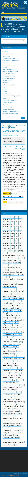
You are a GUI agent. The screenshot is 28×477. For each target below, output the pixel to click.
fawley (19, 313)
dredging (21, 303)
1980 (16, 243)
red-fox (9, 394)
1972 (12, 241)
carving (17, 277)
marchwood (13, 356)
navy (16, 370)
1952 (12, 231)
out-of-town (10, 375)
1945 (4, 229)
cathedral (5, 279)
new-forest (6, 373)
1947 (12, 229)
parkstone (5, 377)
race (16, 389)
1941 (8, 226)
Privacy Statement (14, 474)
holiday (19, 332)
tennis (15, 428)
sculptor (11, 411)
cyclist (4, 298)
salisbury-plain (16, 409)
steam (9, 420)
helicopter (13, 332)
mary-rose (21, 358)
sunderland (6, 425)
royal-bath (18, 399)
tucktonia (21, 432)
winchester (21, 442)
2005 (8, 248)
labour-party (16, 346)
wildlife (10, 442)
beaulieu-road (16, 262)
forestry (18, 317)
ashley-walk (10, 257)
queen (20, 387)
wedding (20, 440)
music (19, 368)
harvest (15, 329)
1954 (20, 231)
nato (12, 370)
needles (20, 370)
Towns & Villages (7, 102)
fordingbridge (12, 317)
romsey (22, 397)
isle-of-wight (6, 341)
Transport (5, 104)
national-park (6, 370)
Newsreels (6, 82)
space (4, 420)
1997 (12, 246)
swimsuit (19, 425)
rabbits (12, 389)
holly (23, 332)
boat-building (16, 267)
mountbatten (6, 368)
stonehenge (19, 423)
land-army (16, 349)
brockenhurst (20, 272)
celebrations (20, 279)
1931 (12, 222)
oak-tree (16, 373)
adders (4, 253)
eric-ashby (16, 308)
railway (19, 392)
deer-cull (21, 298)
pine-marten (20, 380)
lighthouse (19, 351)
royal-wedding (13, 404)
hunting (11, 339)
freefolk (11, 322)
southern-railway (18, 418)
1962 (12, 236)
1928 (20, 219)
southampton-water (8, 418)
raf (15, 392)
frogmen (16, 322)
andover (13, 255)
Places (4, 89)
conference (20, 291)
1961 (8, 236)
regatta (19, 394)
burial (12, 274)
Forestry (5, 67)
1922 (20, 217)
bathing (15, 260)
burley (17, 274)
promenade (11, 387)
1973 (16, 241)
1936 (8, 224)
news (11, 373)
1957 (12, 234)
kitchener (19, 344)
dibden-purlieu (17, 301)
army (23, 255)
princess (22, 385)
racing (11, 392)
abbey (20, 250)
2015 (20, 248)
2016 (4, 250)
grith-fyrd (19, 327)
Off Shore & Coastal (8, 85)
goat (11, 325)
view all (23, 118)
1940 (4, 226)
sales (4, 409)
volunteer (5, 440)
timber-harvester (7, 430)
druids (8, 305)
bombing (5, 269)
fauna (15, 313)
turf (4, 435)
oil (20, 373)
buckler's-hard (6, 274)
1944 (20, 226)
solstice (5, 416)
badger (5, 260)
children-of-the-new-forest (9, 284)
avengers (22, 257)
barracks (10, 260)
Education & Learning (8, 65)
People (5, 87)
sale (22, 406)
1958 (16, 234)
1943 (16, 226)
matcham (5, 361)
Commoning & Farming (9, 58)
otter (4, 375)
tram (9, 432)
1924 (4, 219)
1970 (4, 241)
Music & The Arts (7, 80)
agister (9, 253)
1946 (8, 229)
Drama (4, 63)
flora (16, 315)
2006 (12, 248)
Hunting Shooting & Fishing (10, 71)
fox (23, 320)
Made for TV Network (9, 78)
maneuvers (6, 356)
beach (4, 262)
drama (16, 303)
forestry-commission (8, 320)
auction (16, 257)
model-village (6, 363)
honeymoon (14, 334)
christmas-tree (13, 286)
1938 (16, 224)
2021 (12, 250)
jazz (21, 341)
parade (21, 375)
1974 (20, 241)
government (20, 325)
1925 (8, 219)
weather (15, 440)
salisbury (9, 409)
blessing (10, 267)
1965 (4, 238)
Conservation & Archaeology (11, 60)
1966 (8, 238)
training (5, 432)
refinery (14, 394)
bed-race (5, 265)
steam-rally (15, 420)
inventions (21, 339)
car (8, 277)
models (20, 361)
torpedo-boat (16, 430)
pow (17, 382)
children (16, 281)
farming (5, 313)
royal (4, 399)
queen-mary (6, 389)
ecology (17, 305)
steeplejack (6, 423)
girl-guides (5, 325)
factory (11, 310)
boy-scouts (6, 272)
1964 (20, 236)
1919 (16, 217)
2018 (8, 250)
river (17, 397)
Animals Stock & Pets (8, 54)
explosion (5, 310)
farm (20, 310)
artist (4, 257)
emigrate (11, 308)
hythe (16, 339)
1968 (16, 238)
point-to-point (6, 382)
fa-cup (15, 310)
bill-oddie (11, 265)
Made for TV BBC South (9, 74)
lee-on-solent (12, 351)
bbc (20, 260)
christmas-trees (7, 289)
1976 (4, 243)
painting (16, 375)
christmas (5, 286)
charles (11, 281)
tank (4, 428)
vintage (17, 437)
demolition (5, 301)
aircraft (14, 253)
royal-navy (5, 404)
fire (13, 315)
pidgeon (5, 380)
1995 (4, 246)
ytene (17, 444)
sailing (18, 406)
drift (4, 305)
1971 (8, 241)
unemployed (9, 435)
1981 (20, 243)
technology (9, 428)
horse (20, 334)
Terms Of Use (23, 474)
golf (14, 325)
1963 (16, 236)
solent (19, 413)
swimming (12, 425)
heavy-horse (6, 332)
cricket (4, 296)
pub (17, 387)
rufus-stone (6, 406)
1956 (8, 234)
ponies (13, 382)
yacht (12, 444)
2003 (4, 248)
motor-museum (18, 202)
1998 (16, 246)
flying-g (20, 315)
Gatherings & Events (8, 69)
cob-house (19, 289)
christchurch (20, 284)
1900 (4, 217)
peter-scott (17, 377)
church (14, 289)
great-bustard (6, 327)
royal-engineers (20, 401)
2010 (16, 248)
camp (4, 277)
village (12, 437)
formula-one (18, 320)
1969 (20, 238)
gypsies (5, 329)
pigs (14, 380)
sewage (11, 413)
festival (8, 315)
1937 (12, 224)
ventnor (16, 435)
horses (4, 337)
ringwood (12, 397)
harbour (10, 329)
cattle (10, 279)
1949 (20, 229)
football (5, 317)
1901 (8, 217)
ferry (4, 315)
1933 (16, 222)
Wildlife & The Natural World (10, 113)
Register (21, 11)
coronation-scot (7, 293)
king (14, 344)
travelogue (14, 432)
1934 (20, 222)
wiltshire (15, 442)
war (10, 440)
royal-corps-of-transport (9, 401)
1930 (8, 222)
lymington (5, 353)
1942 (12, 226)
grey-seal (13, 327)
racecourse (6, 392)
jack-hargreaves (14, 341)
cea (14, 279)
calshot (22, 274)
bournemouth (19, 269)
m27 (17, 353)
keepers (10, 344)
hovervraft (5, 339)
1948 (16, 229)
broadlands (13, 272)
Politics (5, 91)
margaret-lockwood (8, 358)
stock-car (12, 423)
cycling (19, 296)
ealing (12, 305)
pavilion (11, 377)
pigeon (10, 380)
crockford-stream (12, 296)
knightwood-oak (7, 346)
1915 (12, 217)
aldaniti (19, 253)
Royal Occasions (7, 93)
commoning (13, 291)
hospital (10, 337)
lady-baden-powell (7, 349)
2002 (20, 246)
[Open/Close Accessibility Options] (25, 2)
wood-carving (6, 444)
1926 (12, 219)
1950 (4, 231)
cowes (20, 293)
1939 (20, 224)
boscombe (11, 269)
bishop (4, 267)
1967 (12, 238)
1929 (4, 222)
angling (18, 255)
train (22, 430)
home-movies (6, 334)
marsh (15, 358)
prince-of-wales (14, 385)
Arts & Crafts (6, 56)
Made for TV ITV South (9, 76)
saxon (22, 409)
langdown (5, 351)
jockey (4, 344)
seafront (17, 411)
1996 (8, 246)
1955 (4, 234)
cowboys (15, 293)
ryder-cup (12, 406)
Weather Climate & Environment (11, 111)
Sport (4, 98)
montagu (13, 363)
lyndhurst (12, 353)
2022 (16, 250)
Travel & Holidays (7, 107)
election (5, 308)
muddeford (14, 368)
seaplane (5, 413)
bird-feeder (17, 265)
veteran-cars (6, 437)
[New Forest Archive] (14, 5)
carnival (12, 277)
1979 (12, 243)
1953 (16, 231)
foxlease (5, 322)
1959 (4, 205)
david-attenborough (12, 298)
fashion (10, 313)
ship (15, 413)
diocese (5, 303)
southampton (11, 416)
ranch (4, 394)
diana (11, 301)
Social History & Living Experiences (12, 96)
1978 (8, 243)
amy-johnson (6, 255)
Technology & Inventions (10, 100)
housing (15, 337)
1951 (8, 231)
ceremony (5, 281)
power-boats (6, 385)
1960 (4, 236)
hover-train (21, 337)
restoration (6, 397)
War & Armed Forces (8, 109)
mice (15, 361)
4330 (16, 148)
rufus (19, 404)
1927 (16, 219)
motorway (14, 365)
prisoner (5, 387)
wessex (5, 442)
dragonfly (11, 303)
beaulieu (10, 202)
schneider (5, 411)
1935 (4, 224)
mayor (11, 361)
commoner (6, 291)
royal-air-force (10, 399)
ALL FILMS (5, 51)
